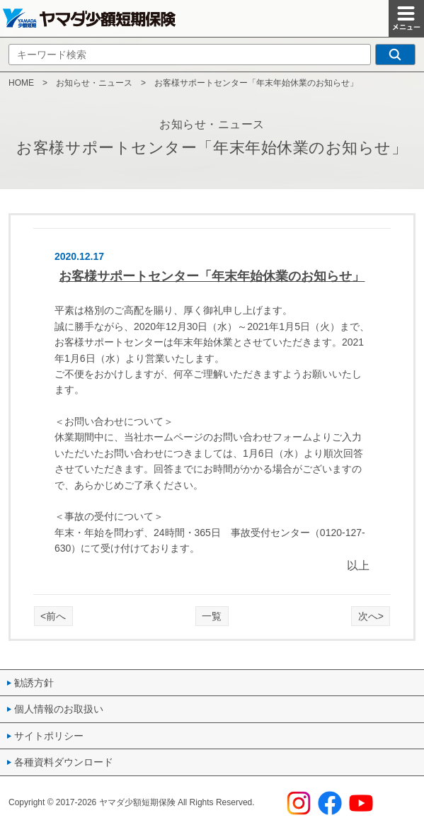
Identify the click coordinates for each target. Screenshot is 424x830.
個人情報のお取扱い (58, 709)
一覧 (212, 616)
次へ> (371, 616)
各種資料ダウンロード (63, 762)
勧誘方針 (34, 682)
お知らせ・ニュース (94, 83)
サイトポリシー (49, 735)
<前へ (53, 616)
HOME (21, 83)
